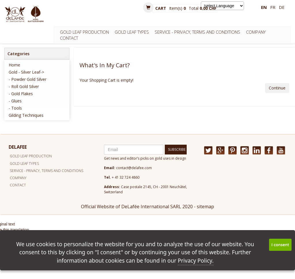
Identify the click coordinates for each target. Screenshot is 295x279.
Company (256, 32)
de (282, 7)
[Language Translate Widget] (222, 5)
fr (272, 7)
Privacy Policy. (195, 260)
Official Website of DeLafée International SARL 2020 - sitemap (147, 206)
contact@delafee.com (134, 167)
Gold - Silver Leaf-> (26, 72)
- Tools (15, 108)
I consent (280, 244)
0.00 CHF (208, 8)
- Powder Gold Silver (27, 79)
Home (14, 65)
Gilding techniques (26, 115)
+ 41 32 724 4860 (125, 177)
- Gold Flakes (21, 93)
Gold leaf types (132, 32)
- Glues (15, 101)
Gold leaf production (84, 32)
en (264, 7)
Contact (69, 38)
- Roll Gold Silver (24, 86)
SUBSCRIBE (177, 149)
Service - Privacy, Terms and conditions (197, 32)
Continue (277, 88)
